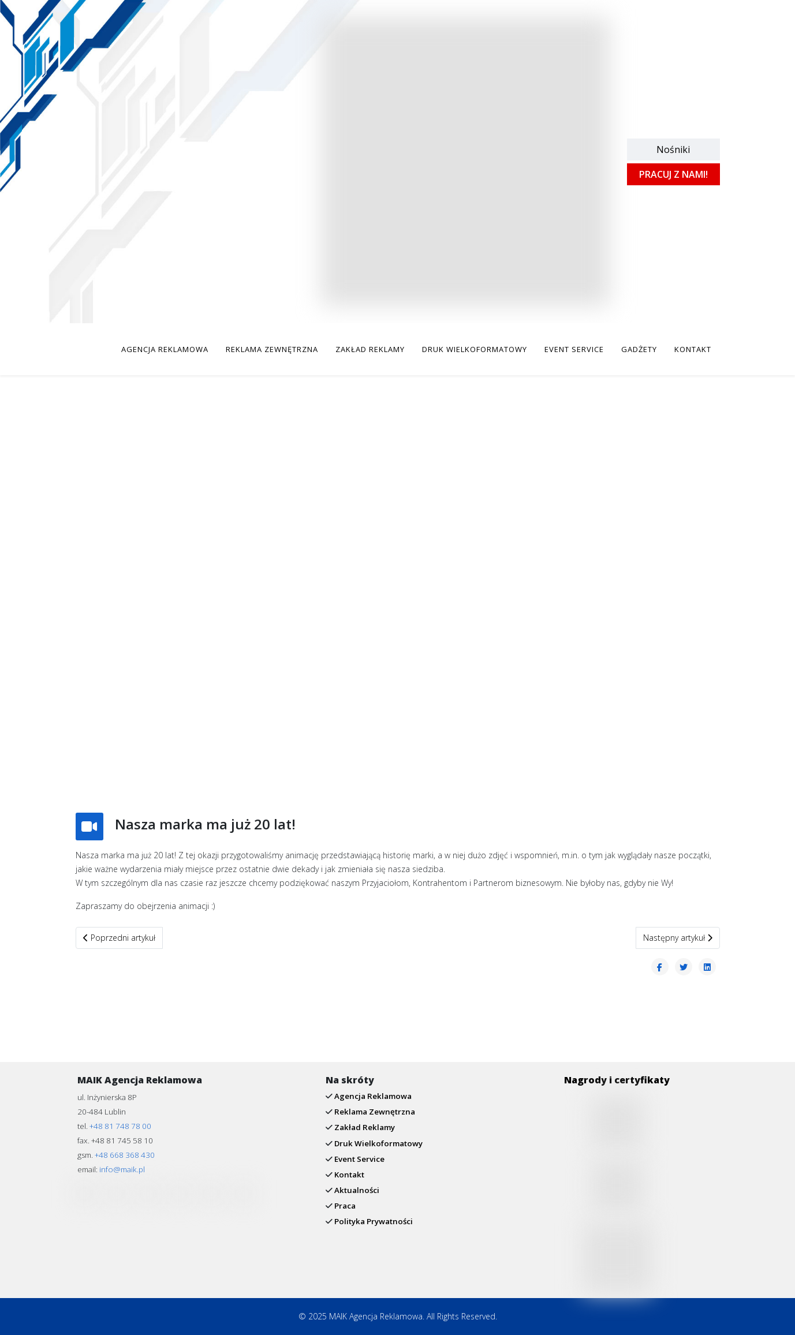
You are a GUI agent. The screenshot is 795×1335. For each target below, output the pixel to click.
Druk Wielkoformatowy (378, 1143)
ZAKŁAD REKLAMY (370, 349)
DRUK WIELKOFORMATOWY (474, 349)
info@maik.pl (122, 1169)
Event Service (359, 1159)
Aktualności (356, 1190)
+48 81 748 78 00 (120, 1126)
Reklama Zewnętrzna (374, 1111)
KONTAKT (692, 349)
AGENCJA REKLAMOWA (164, 349)
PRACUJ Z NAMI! (673, 174)
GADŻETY (639, 349)
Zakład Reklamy (364, 1127)
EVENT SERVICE (574, 349)
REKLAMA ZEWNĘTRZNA (272, 349)
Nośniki (673, 149)
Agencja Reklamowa (372, 1096)
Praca (344, 1206)
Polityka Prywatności (373, 1221)
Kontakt (348, 1174)
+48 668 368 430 (125, 1155)
